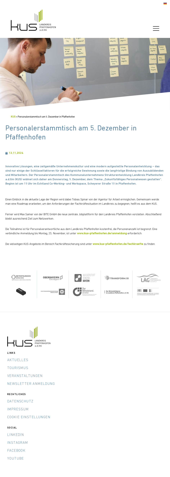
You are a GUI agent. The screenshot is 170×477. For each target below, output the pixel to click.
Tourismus (17, 368)
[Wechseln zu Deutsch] (165, 3)
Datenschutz (20, 401)
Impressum (18, 409)
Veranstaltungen (25, 376)
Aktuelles (17, 360)
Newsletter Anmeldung (31, 384)
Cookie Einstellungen (28, 417)
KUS (13, 117)
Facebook (16, 451)
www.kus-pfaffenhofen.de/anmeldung (102, 233)
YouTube (15, 458)
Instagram (17, 443)
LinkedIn (15, 435)
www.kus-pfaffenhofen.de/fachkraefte (118, 244)
